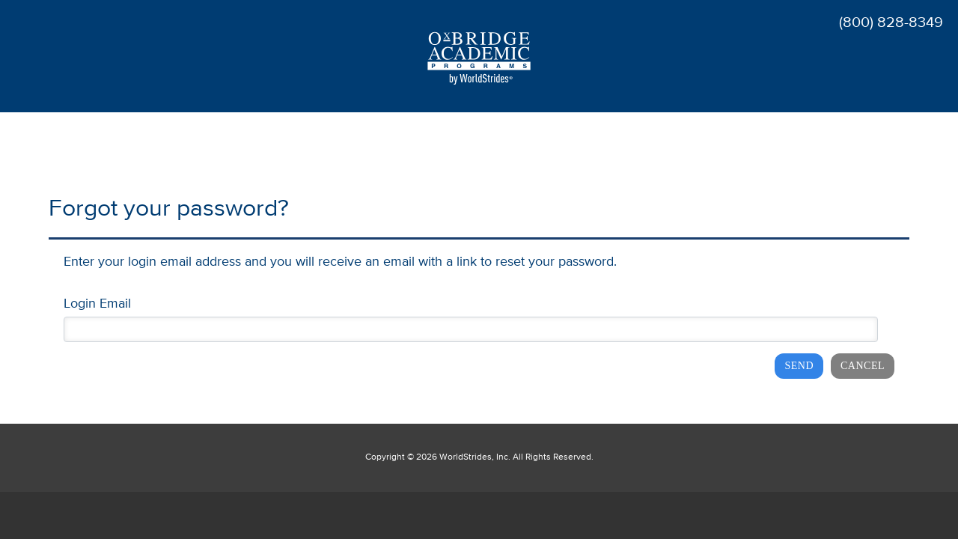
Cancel (862, 365)
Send (799, 365)
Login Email (97, 304)
